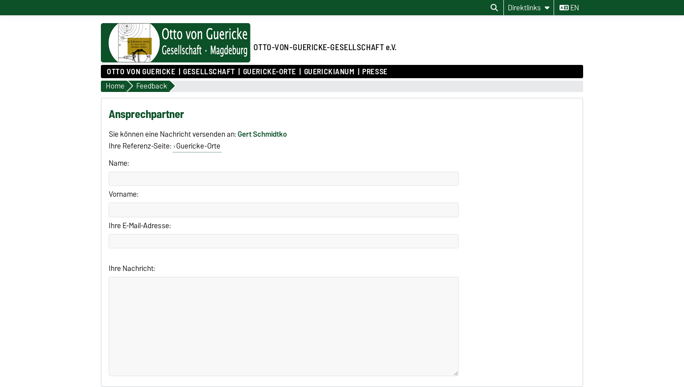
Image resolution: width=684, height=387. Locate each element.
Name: (119, 163)
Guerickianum (329, 72)
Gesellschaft (209, 72)
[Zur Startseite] (175, 60)
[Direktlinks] (529, 7)
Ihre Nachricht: (132, 268)
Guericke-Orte (269, 72)
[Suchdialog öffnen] (494, 8)
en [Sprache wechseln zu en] (569, 8)
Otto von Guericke (141, 72)
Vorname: (123, 194)
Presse (374, 72)
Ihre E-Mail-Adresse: (140, 226)
